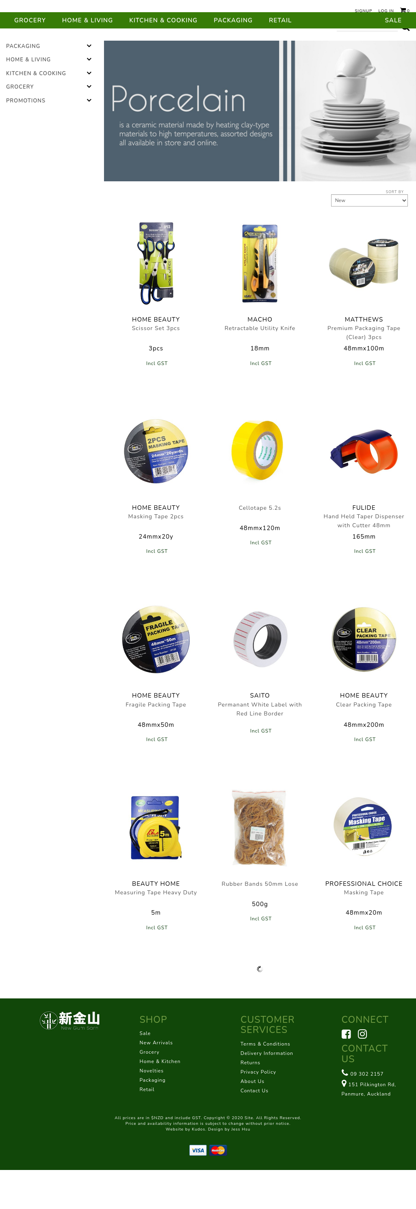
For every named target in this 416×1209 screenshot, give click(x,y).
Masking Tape (364, 931)
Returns (250, 1101)
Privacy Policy (258, 1111)
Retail (280, 59)
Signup (363, 11)
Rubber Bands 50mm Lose (260, 923)
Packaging (233, 59)
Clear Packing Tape (364, 744)
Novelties (152, 1110)
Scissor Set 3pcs (156, 367)
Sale (393, 59)
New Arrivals (156, 1082)
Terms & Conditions (265, 1083)
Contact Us (254, 1129)
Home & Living (87, 59)
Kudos (198, 1168)
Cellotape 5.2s (260, 547)
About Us (252, 1120)
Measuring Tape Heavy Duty (156, 931)
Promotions (26, 140)
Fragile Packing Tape (156, 744)
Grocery (30, 59)
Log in (386, 11)
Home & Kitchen (160, 1100)
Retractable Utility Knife (260, 367)
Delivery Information (266, 1092)
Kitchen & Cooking (163, 59)
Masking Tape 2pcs (156, 555)
